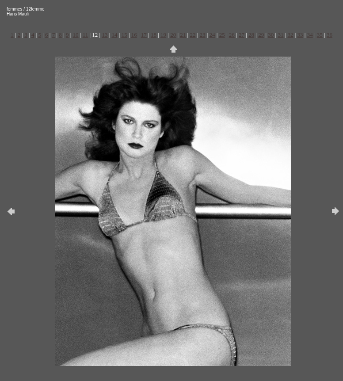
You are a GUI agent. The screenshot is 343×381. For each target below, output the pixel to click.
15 (124, 34)
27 (241, 34)
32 (290, 34)
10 (76, 34)
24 (212, 34)
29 (261, 34)
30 (271, 34)
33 (300, 34)
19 (163, 34)
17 (144, 34)
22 (192, 34)
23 (203, 34)
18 (153, 34)
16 (134, 34)
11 (85, 34)
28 (251, 34)
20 (173, 34)
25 (222, 34)
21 (183, 34)
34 (310, 34)
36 (329, 34)
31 (280, 34)
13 (104, 34)
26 (232, 34)
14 (115, 34)
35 (320, 34)
